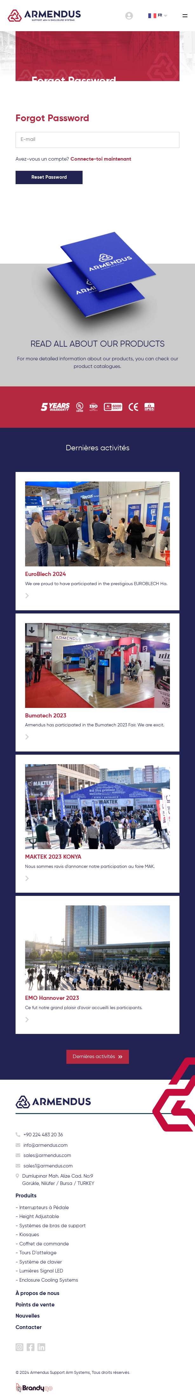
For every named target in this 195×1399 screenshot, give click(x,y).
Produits (26, 1196)
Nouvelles (28, 1316)
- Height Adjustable (37, 1216)
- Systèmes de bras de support (51, 1225)
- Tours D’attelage (36, 1252)
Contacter (29, 1327)
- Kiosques (27, 1234)
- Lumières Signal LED (39, 1271)
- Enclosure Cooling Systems (47, 1280)
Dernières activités (98, 1056)
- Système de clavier (39, 1262)
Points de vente (35, 1305)
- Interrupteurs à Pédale (42, 1207)
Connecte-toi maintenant (101, 159)
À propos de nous (37, 1293)
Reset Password (49, 177)
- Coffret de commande (42, 1244)
